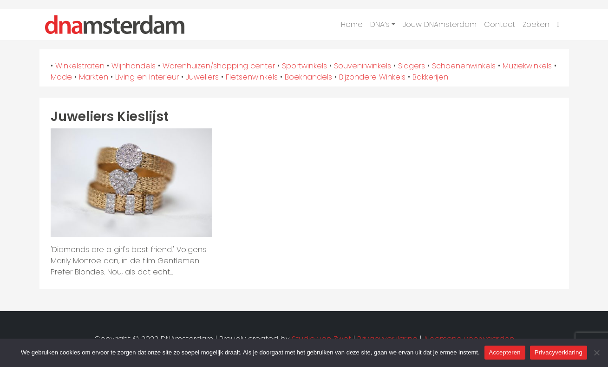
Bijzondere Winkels (372, 77)
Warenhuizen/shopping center (219, 65)
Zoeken (536, 24)
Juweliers (202, 77)
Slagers (411, 65)
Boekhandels (308, 77)
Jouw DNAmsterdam (440, 24)
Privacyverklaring (558, 352)
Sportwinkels (304, 65)
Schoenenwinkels (464, 65)
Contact (499, 24)
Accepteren (505, 352)
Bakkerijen (430, 77)
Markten (93, 77)
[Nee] (596, 352)
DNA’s (380, 24)
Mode (61, 77)
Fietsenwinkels (252, 77)
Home (352, 24)
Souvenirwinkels (362, 65)
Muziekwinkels (527, 65)
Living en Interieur (147, 77)
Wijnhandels (133, 65)
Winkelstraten (80, 65)
